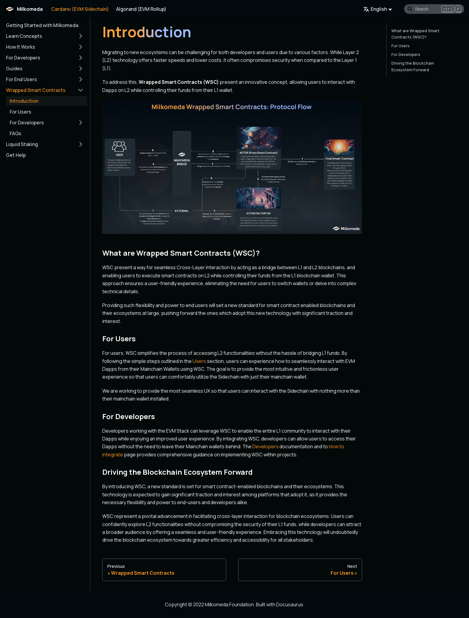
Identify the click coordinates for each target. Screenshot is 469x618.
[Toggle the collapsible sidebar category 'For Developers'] (80, 57)
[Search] (434, 9)
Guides (14, 68)
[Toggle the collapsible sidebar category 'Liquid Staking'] (80, 144)
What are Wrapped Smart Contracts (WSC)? (415, 34)
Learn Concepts (24, 36)
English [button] (375, 9)
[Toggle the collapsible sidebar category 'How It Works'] (80, 47)
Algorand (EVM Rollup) (141, 9)
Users (199, 361)
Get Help (16, 155)
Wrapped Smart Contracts (36, 90)
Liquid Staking (22, 144)
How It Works (20, 47)
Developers (265, 446)
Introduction (24, 101)
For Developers (23, 57)
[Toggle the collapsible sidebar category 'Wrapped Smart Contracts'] (80, 90)
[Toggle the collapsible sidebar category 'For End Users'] (80, 79)
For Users (20, 111)
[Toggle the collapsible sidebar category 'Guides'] (80, 68)
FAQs (15, 133)
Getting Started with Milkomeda (42, 25)
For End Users (21, 79)
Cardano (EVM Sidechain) (80, 9)
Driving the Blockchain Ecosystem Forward (412, 66)
